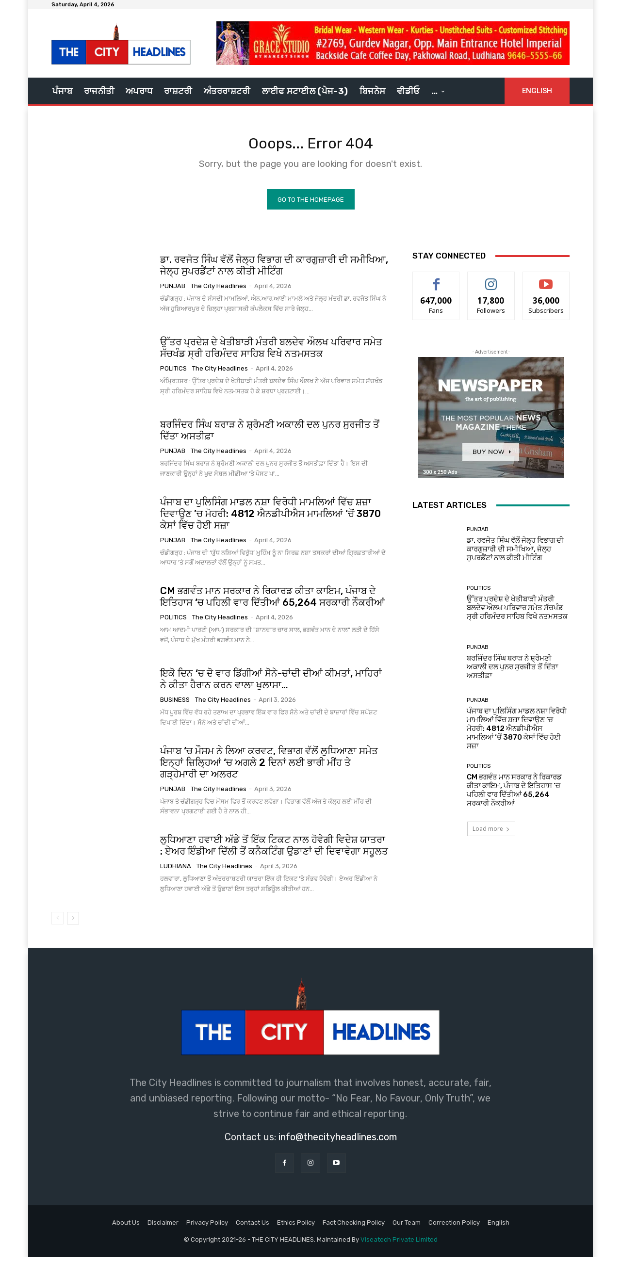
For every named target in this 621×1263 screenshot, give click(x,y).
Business (175, 705)
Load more (491, 834)
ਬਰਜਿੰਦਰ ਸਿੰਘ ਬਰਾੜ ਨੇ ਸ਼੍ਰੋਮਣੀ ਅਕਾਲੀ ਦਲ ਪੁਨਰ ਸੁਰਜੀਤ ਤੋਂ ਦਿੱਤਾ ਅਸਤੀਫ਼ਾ (512, 672)
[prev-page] (57, 924)
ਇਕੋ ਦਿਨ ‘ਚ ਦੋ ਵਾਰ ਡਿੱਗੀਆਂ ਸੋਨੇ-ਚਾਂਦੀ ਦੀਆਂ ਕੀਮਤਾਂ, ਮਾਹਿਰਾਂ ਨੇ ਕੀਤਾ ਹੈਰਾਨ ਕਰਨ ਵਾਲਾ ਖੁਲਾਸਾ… (271, 684)
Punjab (172, 292)
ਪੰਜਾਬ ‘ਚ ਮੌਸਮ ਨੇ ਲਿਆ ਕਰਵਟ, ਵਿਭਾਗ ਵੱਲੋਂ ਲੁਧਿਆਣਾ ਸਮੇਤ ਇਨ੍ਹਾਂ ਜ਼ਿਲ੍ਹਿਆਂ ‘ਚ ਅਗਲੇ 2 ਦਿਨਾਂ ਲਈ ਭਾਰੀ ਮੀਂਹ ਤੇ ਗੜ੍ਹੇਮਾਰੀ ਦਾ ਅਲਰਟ (269, 767)
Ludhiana (175, 872)
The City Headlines (218, 291)
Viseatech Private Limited (399, 1245)
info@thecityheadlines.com (337, 1143)
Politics (173, 374)
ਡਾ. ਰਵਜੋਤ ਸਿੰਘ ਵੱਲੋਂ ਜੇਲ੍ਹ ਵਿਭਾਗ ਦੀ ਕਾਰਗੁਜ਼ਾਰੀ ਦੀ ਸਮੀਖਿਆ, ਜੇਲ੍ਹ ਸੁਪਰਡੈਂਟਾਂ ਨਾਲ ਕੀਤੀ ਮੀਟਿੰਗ (274, 271)
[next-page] (73, 924)
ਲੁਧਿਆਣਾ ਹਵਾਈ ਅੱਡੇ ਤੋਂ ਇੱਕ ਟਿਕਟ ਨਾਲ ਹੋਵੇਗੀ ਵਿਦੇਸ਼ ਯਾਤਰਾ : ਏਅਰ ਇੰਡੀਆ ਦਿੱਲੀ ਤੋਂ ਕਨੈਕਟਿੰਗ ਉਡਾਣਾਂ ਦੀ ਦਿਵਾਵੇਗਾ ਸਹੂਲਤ (274, 851)
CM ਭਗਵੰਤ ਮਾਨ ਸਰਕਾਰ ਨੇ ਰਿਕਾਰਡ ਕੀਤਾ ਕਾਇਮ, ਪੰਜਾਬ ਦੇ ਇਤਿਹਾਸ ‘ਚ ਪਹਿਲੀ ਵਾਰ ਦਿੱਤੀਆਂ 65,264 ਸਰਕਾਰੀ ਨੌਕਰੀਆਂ (272, 602)
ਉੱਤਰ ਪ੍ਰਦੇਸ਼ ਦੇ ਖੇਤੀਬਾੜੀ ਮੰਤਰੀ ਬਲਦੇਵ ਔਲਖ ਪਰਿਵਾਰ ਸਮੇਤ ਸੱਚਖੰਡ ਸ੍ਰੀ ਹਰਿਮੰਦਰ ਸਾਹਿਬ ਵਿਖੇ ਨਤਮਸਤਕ (271, 353)
